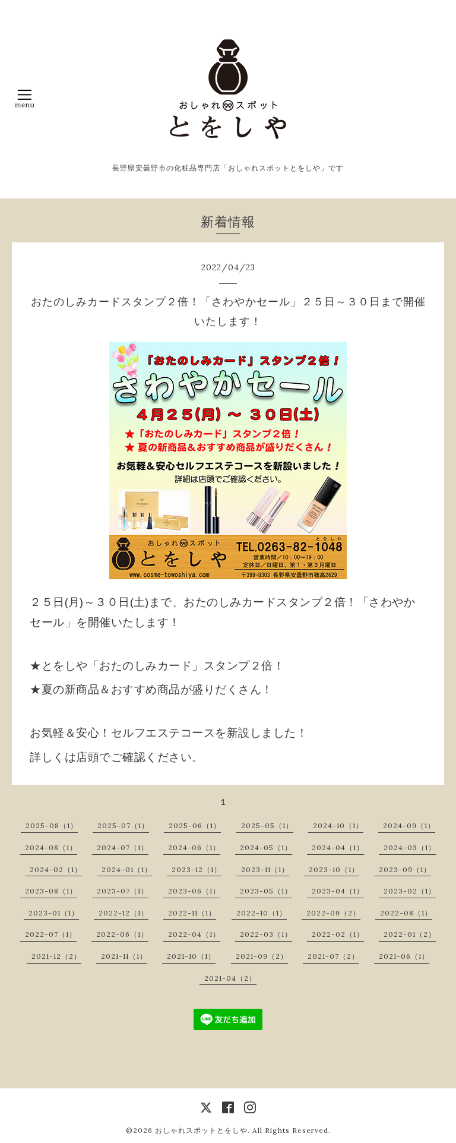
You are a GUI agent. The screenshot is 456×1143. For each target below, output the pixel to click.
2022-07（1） (51, 934)
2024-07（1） (122, 847)
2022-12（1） (123, 912)
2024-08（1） (51, 847)
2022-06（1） (122, 934)
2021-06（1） (404, 956)
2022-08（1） (406, 912)
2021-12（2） (56, 956)
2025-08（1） (52, 825)
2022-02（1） (338, 934)
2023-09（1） (405, 869)
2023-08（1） (51, 890)
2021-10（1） (191, 956)
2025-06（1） (195, 825)
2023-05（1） (266, 890)
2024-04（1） (338, 847)
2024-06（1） (194, 847)
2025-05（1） (267, 825)
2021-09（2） (262, 956)
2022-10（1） (261, 912)
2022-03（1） (266, 934)
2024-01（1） (127, 869)
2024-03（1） (410, 847)
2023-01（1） (53, 912)
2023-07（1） (122, 890)
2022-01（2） (410, 934)
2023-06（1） (194, 890)
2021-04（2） (230, 978)
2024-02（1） (56, 869)
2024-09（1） (409, 825)
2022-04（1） (194, 934)
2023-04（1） (338, 890)
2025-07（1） (123, 825)
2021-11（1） (124, 956)
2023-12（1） (196, 869)
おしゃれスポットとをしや (201, 1130)
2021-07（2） (333, 956)
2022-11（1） (192, 912)
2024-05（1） (266, 847)
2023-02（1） (410, 890)
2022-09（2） (333, 912)
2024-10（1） (338, 825)
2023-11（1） (265, 869)
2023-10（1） (334, 869)
